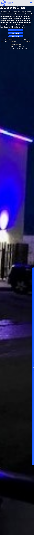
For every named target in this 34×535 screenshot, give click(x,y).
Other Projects (15, 36)
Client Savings (15, 33)
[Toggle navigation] (31, 3)
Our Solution (16, 30)
